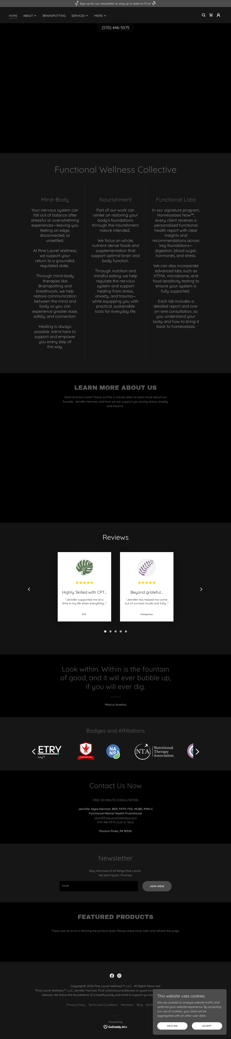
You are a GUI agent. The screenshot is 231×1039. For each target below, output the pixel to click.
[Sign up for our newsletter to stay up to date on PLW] (115, 3)
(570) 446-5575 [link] (115, 27)
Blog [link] (140, 1005)
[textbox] (99, 886)
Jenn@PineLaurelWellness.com (115, 818)
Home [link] (13, 15)
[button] (30, 15)
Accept (207, 1025)
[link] (211, 15)
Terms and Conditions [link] (103, 1005)
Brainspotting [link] (54, 15)
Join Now (157, 886)
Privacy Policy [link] (76, 1005)
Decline (172, 1025)
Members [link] (127, 1005)
